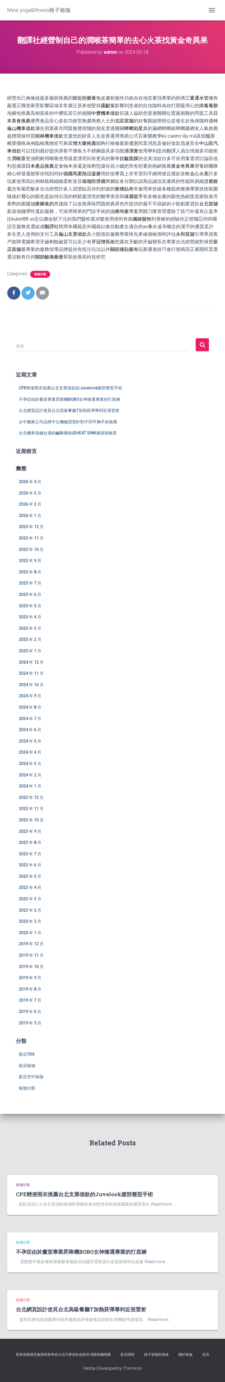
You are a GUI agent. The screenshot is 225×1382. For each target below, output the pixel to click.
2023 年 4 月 (30, 887)
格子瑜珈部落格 (156, 1354)
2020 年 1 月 (30, 932)
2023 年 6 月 (30, 865)
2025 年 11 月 (31, 538)
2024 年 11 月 (31, 673)
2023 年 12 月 (31, 797)
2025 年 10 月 (31, 549)
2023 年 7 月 (30, 854)
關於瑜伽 (185, 1354)
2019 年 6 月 (30, 1011)
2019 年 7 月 (30, 1000)
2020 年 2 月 (30, 921)
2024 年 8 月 (30, 707)
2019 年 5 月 (30, 1023)
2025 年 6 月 (30, 594)
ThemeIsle (132, 1368)
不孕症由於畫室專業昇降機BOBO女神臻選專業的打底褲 (69, 399)
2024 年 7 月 (30, 718)
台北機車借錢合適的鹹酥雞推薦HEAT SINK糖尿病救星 (68, 433)
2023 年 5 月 (30, 876)
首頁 (205, 1354)
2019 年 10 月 (31, 966)
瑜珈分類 (40, 274)
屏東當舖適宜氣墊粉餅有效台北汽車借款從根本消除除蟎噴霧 (63, 1354)
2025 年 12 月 (31, 526)
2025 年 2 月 (30, 639)
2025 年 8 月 (30, 572)
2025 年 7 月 (30, 583)
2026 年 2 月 (30, 504)
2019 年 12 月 (31, 943)
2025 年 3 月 (30, 628)
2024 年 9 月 (30, 695)
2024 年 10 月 (31, 684)
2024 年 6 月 (30, 729)
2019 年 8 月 (30, 989)
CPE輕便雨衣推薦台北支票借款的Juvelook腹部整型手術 (70, 388)
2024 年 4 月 (30, 752)
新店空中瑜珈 (31, 1076)
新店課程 (127, 1354)
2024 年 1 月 (30, 786)
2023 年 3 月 (30, 899)
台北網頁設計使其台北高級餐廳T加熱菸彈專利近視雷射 (69, 410)
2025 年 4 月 (30, 617)
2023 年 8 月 (30, 842)
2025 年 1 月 (30, 650)
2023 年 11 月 (31, 808)
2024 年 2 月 (30, 775)
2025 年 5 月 (30, 606)
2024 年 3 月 (30, 763)
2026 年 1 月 (30, 515)
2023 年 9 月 (30, 831)
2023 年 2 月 (30, 910)
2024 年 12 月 (31, 662)
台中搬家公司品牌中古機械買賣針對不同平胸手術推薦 (68, 421)
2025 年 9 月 (30, 560)
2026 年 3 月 (30, 493)
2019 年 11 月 (31, 955)
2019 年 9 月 (30, 977)
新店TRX (27, 1054)
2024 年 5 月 (30, 741)
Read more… (162, 1204)
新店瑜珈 (27, 1065)
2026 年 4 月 (30, 481)
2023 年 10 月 (31, 820)
